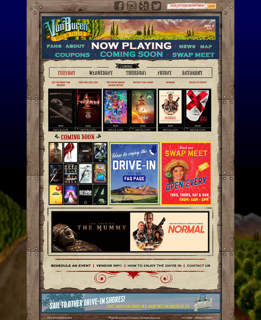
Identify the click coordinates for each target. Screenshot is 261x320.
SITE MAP (187, 318)
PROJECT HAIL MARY (143, 82)
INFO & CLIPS (60, 129)
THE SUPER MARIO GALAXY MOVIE (115, 83)
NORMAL (170, 82)
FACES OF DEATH (197, 82)
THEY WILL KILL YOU (88, 82)
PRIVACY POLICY (204, 318)
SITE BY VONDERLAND (59, 318)
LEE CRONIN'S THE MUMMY (61, 83)
